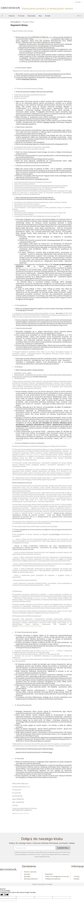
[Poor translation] (6, 894)
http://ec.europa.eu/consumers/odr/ (30, 626)
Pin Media (49, 884)
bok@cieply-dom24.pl (32, 455)
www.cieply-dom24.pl (41, 39)
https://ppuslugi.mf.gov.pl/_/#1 (31, 268)
